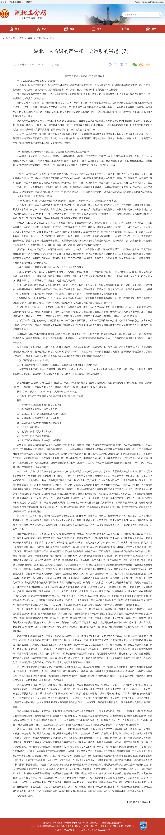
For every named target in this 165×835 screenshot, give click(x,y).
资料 (151, 28)
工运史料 (41, 38)
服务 (96, 28)
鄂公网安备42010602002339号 (96, 830)
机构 (41, 28)
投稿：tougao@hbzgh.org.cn (149, 2)
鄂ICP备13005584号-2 (64, 830)
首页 (14, 28)
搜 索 (159, 14)
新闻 (68, 28)
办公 (123, 28)
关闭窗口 (143, 801)
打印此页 (133, 801)
